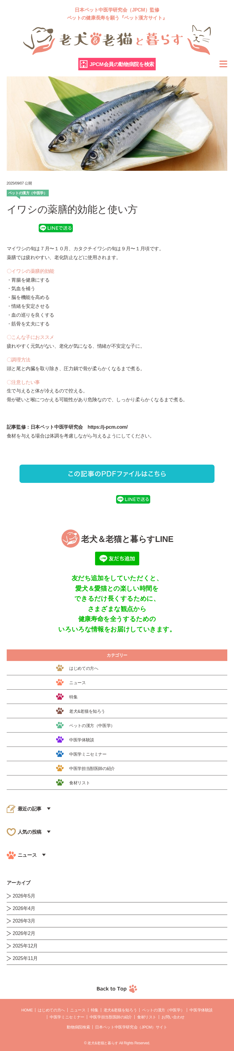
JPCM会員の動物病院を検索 (122, 64)
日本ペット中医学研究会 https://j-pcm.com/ (79, 427)
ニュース (78, 1010)
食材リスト (146, 1017)
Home (27, 1010)
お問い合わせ (173, 1017)
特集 (94, 1010)
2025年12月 (25, 945)
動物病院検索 (78, 1027)
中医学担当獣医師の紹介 (111, 1017)
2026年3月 (24, 920)
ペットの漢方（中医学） (163, 1010)
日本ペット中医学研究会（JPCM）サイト (131, 1027)
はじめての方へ (51, 1010)
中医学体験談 (201, 1010)
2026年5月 (24, 895)
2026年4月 (24, 908)
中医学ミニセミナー (67, 1017)
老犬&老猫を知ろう (120, 1010)
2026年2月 (24, 933)
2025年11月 (25, 958)
